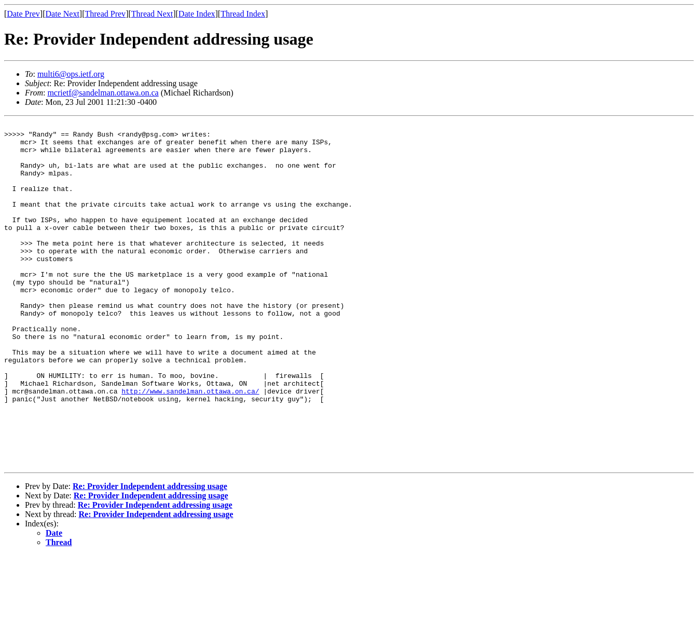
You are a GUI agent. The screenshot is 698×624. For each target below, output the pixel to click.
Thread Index (243, 13)
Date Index (197, 13)
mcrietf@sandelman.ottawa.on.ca (102, 92)
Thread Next (152, 13)
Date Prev (23, 13)
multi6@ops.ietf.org (70, 74)
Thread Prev (105, 13)
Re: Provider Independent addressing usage (150, 554)
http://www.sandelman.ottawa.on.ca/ (190, 445)
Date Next (62, 13)
